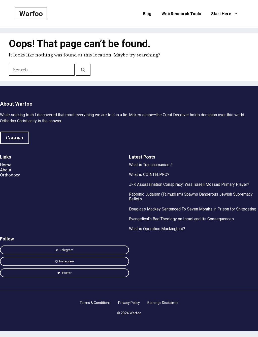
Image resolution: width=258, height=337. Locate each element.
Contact (14, 137)
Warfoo (31, 14)
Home (5, 164)
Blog (147, 13)
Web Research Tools (181, 13)
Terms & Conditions (95, 303)
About (5, 169)
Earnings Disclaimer (163, 303)
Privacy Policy (129, 303)
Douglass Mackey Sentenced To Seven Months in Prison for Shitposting (192, 209)
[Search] (83, 70)
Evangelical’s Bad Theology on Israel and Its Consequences (181, 219)
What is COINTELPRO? (149, 174)
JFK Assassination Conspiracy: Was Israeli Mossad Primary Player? (189, 184)
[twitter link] (64, 273)
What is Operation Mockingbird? (157, 228)
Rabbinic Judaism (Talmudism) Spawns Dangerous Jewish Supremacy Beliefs (191, 196)
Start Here (227, 14)
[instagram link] (64, 250)
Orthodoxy (10, 174)
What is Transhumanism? (151, 164)
